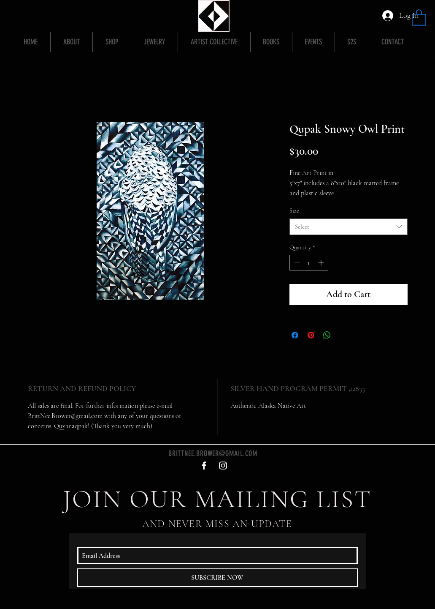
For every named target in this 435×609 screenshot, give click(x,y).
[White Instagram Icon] (223, 465)
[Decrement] (296, 262)
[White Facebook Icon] (204, 465)
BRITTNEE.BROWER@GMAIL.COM (213, 453)
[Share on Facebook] (295, 335)
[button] (419, 16)
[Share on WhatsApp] (327, 335)
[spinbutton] (308, 262)
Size (294, 210)
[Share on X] (343, 335)
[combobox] (348, 226)
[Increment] (321, 262)
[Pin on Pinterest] (311, 335)
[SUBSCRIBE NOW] (217, 577)
